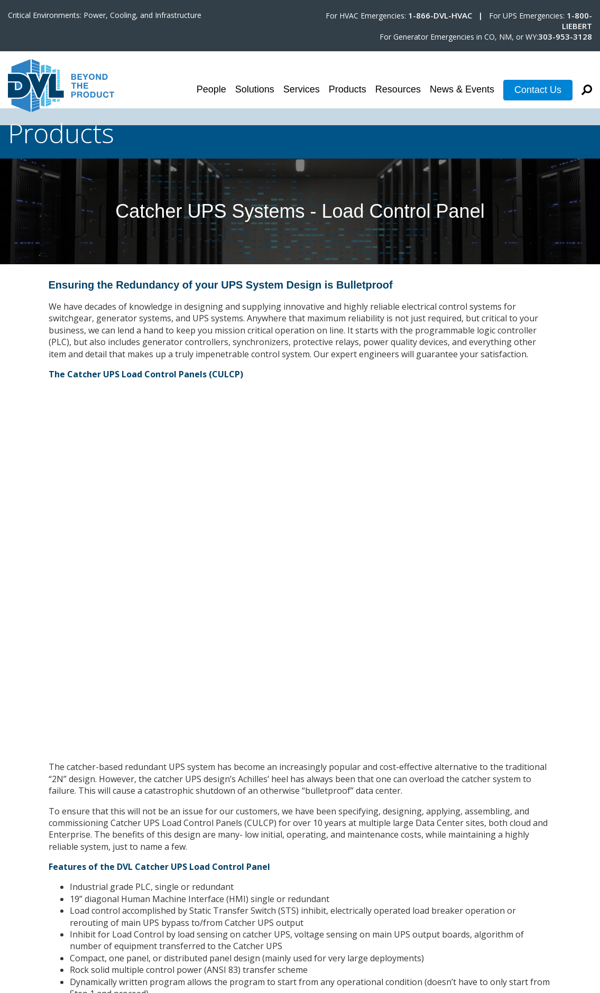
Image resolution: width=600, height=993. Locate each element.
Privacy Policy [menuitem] (565, 903)
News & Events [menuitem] (462, 89)
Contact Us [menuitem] (537, 90)
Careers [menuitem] (576, 880)
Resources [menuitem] (398, 89)
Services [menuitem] (301, 89)
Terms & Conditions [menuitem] (552, 891)
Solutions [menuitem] (254, 89)
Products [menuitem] (347, 89)
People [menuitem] (211, 89)
